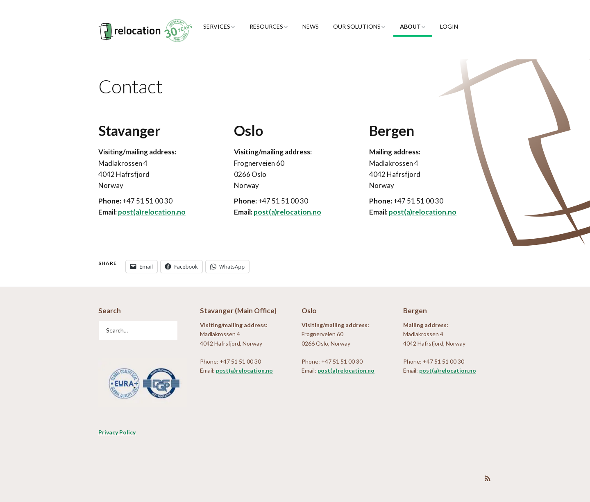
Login (449, 26)
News (310, 26)
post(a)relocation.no (152, 212)
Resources (266, 26)
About (410, 26)
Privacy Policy (117, 432)
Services (216, 26)
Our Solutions (357, 26)
